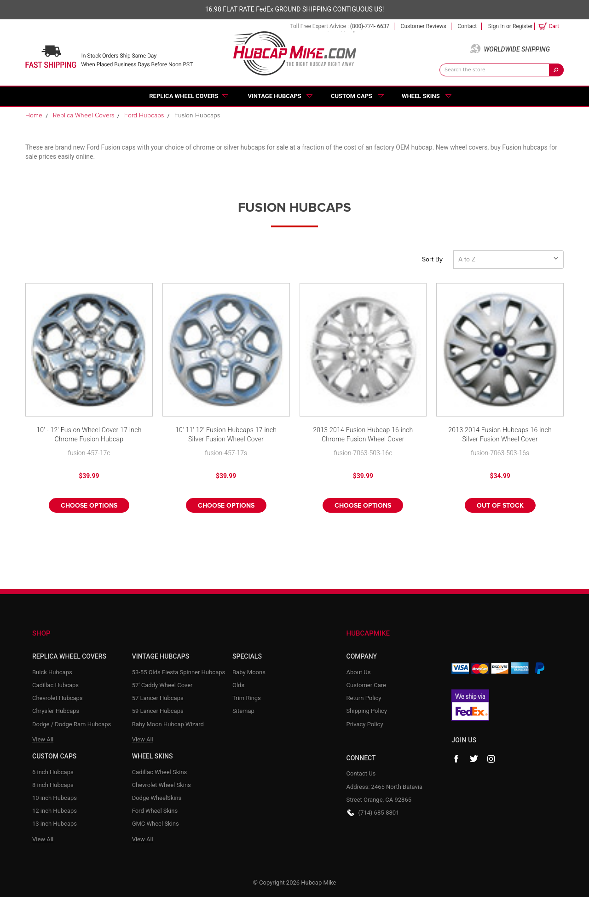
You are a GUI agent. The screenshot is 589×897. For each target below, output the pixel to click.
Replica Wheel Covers (183, 96)
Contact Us (361, 773)
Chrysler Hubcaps (55, 710)
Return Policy (363, 697)
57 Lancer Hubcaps (158, 697)
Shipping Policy (366, 710)
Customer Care (366, 685)
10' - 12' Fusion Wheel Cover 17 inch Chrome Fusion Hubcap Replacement (88, 435)
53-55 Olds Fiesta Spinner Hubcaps (178, 672)
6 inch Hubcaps (53, 772)
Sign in (496, 26)
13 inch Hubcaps (54, 823)
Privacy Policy (364, 724)
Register (523, 26)
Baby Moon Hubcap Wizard (168, 724)
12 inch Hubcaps (54, 810)
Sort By (432, 259)
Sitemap (243, 710)
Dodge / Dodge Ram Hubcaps (71, 724)
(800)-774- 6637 (369, 26)
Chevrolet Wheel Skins (161, 784)
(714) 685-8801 (378, 812)
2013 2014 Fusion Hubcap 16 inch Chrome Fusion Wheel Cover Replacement (363, 435)
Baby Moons (249, 672)
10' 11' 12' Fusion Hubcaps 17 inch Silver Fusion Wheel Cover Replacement (226, 435)
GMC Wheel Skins (155, 823)
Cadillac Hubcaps (55, 685)
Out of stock (500, 506)
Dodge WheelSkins (157, 797)
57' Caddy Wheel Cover (162, 685)
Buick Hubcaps (52, 672)
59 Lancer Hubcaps (158, 710)
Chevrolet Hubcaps (57, 697)
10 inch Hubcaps (54, 797)
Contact (467, 26)
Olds (238, 685)
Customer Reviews (423, 26)
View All (42, 739)
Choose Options (89, 506)
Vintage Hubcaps (274, 96)
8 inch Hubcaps (53, 784)
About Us (358, 672)
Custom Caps (351, 96)
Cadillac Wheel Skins (159, 772)
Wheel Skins (421, 96)
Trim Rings (246, 697)
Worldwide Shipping (517, 49)
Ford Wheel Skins (155, 810)
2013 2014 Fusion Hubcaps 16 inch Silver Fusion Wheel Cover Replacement (500, 435)
